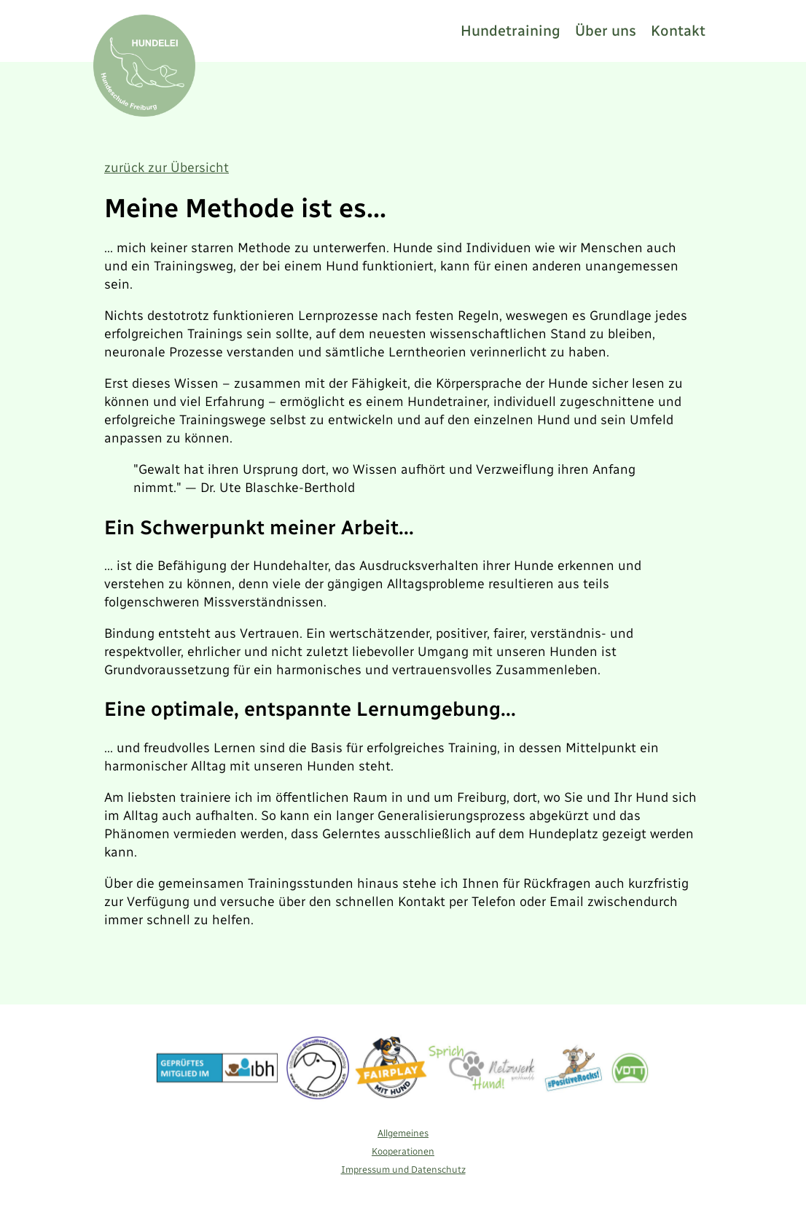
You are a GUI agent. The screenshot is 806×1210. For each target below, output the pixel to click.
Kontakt (678, 30)
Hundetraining (510, 30)
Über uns (605, 30)
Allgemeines (403, 1133)
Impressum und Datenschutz (403, 1169)
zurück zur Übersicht (166, 168)
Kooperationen (403, 1151)
